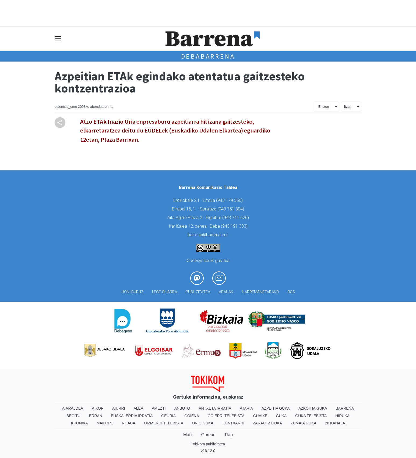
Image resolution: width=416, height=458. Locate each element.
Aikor (98, 408)
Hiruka (342, 416)
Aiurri (118, 408)
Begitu (73, 416)
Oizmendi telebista (164, 423)
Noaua (128, 423)
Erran (95, 416)
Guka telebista (311, 416)
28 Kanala (335, 423)
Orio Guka (202, 423)
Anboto (182, 408)
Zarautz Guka (267, 423)
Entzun (323, 107)
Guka (281, 416)
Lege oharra (164, 292)
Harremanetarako (260, 292)
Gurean (208, 434)
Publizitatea (198, 292)
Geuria (168, 416)
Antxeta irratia (215, 408)
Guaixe (260, 416)
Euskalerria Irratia (132, 416)
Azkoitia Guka (312, 408)
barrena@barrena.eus (208, 234)
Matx (188, 434)
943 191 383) (235, 226)
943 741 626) (236, 217)
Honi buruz (132, 292)
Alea (138, 408)
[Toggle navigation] (58, 39)
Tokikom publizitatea (208, 444)
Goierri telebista (225, 416)
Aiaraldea (72, 408)
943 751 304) (231, 209)
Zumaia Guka (303, 423)
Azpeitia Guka (276, 408)
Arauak (226, 292)
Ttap (228, 434)
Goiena (191, 416)
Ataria (246, 408)
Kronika (79, 423)
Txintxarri (233, 423)
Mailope (105, 423)
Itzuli (347, 107)
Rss (291, 292)
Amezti (158, 408)
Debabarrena (208, 56)
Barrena (345, 408)
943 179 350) (230, 200)
